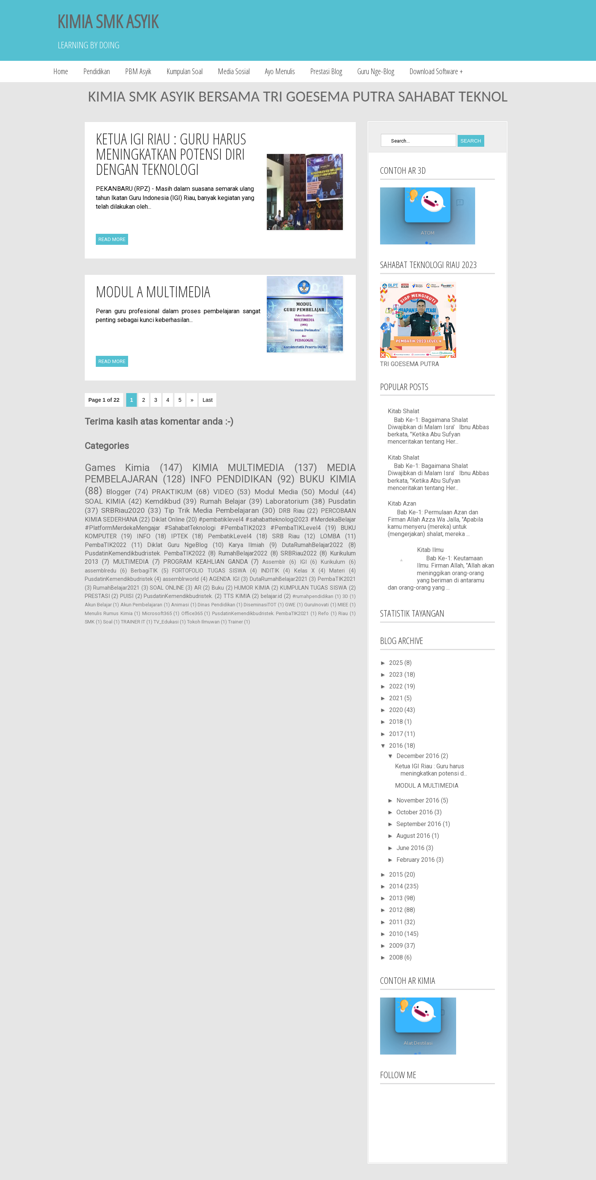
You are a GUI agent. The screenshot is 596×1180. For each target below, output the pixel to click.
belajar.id (271, 596)
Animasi (180, 604)
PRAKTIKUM (172, 491)
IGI (303, 562)
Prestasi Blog (326, 71)
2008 (396, 957)
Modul (329, 491)
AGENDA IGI (224, 579)
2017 (396, 734)
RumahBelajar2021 (116, 588)
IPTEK (179, 536)
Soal (108, 622)
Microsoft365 (157, 613)
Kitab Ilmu (430, 550)
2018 (396, 721)
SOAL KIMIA (105, 501)
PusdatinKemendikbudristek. (178, 596)
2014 (396, 886)
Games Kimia (117, 467)
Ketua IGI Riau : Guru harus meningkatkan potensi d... (431, 770)
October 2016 (415, 812)
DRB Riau (291, 510)
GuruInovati (316, 604)
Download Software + (436, 71)
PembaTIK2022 (106, 545)
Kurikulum (333, 562)
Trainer (235, 622)
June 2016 (411, 848)
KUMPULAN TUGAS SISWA (313, 588)
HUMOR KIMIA (252, 588)
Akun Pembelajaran (141, 604)
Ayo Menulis (280, 71)
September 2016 (419, 824)
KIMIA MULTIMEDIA (238, 467)
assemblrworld (181, 579)
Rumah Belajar (223, 501)
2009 (396, 945)
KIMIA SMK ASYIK (107, 21)
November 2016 (418, 800)
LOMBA (330, 536)
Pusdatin (342, 501)
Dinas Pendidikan (216, 604)
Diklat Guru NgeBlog (177, 545)
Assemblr (273, 562)
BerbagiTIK (144, 571)
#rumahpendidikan (312, 596)
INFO (144, 536)
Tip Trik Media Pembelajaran (211, 510)
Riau (343, 613)
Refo (323, 613)
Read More (111, 239)
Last (207, 400)
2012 (396, 910)
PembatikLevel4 (230, 536)
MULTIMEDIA (131, 561)
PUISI (126, 596)
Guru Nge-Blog (375, 71)
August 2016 (414, 835)
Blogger (118, 491)
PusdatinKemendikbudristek (119, 579)
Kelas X (304, 571)
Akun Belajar (98, 604)
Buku (218, 588)
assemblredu (100, 571)
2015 (396, 874)
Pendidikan (96, 71)
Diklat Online (168, 519)
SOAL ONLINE (167, 588)
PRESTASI (97, 596)
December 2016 (418, 756)
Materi (337, 571)
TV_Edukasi (166, 622)
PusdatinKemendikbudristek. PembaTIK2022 (145, 553)
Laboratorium (287, 501)
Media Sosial (234, 71)
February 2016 (416, 859)
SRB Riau (286, 536)
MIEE (343, 604)
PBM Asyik (138, 71)
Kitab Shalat (403, 411)
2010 (396, 933)
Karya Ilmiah (246, 545)
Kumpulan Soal (184, 71)
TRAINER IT (133, 622)
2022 (396, 686)
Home (60, 71)
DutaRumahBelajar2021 (279, 579)
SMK (90, 622)
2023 (396, 674)
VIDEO (223, 491)
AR (197, 588)
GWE (290, 604)
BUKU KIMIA (327, 479)
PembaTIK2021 (337, 579)
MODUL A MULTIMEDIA (153, 291)
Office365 (192, 613)
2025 (396, 662)
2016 (396, 745)
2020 (396, 710)
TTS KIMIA (237, 596)
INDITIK (270, 571)
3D (345, 596)
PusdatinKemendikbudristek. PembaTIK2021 (260, 613)
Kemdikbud (163, 501)
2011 (396, 922)
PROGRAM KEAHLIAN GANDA (205, 561)
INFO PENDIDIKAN (231, 479)
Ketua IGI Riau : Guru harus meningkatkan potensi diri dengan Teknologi (171, 153)
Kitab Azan (402, 503)
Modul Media (276, 491)
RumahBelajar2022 (243, 553)
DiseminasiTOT (260, 604)
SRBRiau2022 (299, 553)
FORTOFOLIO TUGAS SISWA (209, 571)
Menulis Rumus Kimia (109, 613)
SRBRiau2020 (123, 510)
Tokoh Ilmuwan (203, 622)
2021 (396, 698)
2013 (396, 898)
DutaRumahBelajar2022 (312, 545)
